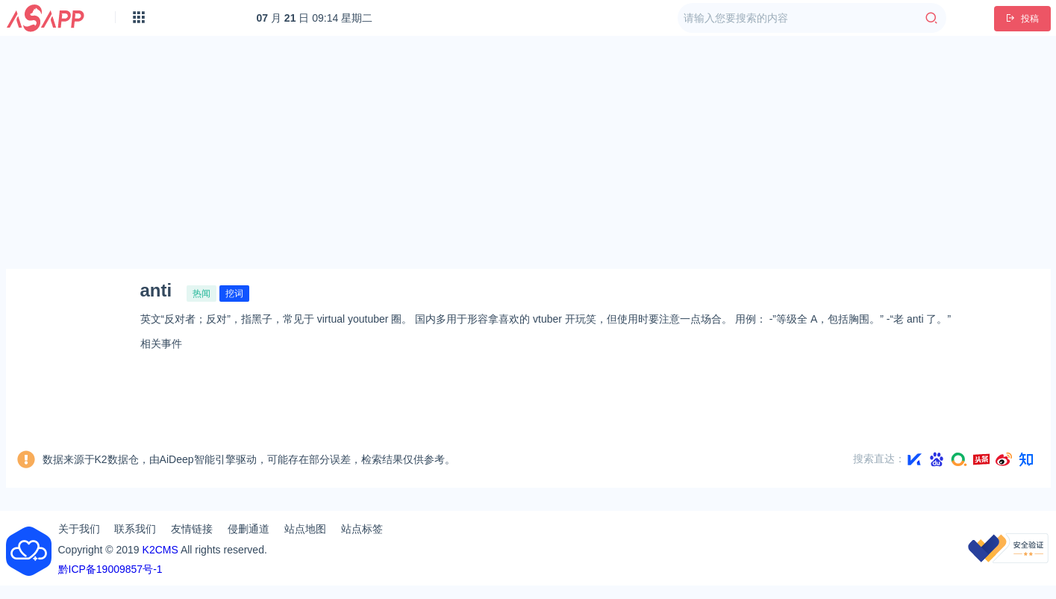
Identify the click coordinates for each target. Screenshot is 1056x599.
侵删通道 (248, 529)
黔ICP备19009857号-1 (110, 569)
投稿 (1022, 18)
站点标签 (362, 529)
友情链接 (192, 529)
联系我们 (135, 529)
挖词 (234, 293)
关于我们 (79, 529)
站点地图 (305, 529)
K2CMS (160, 550)
